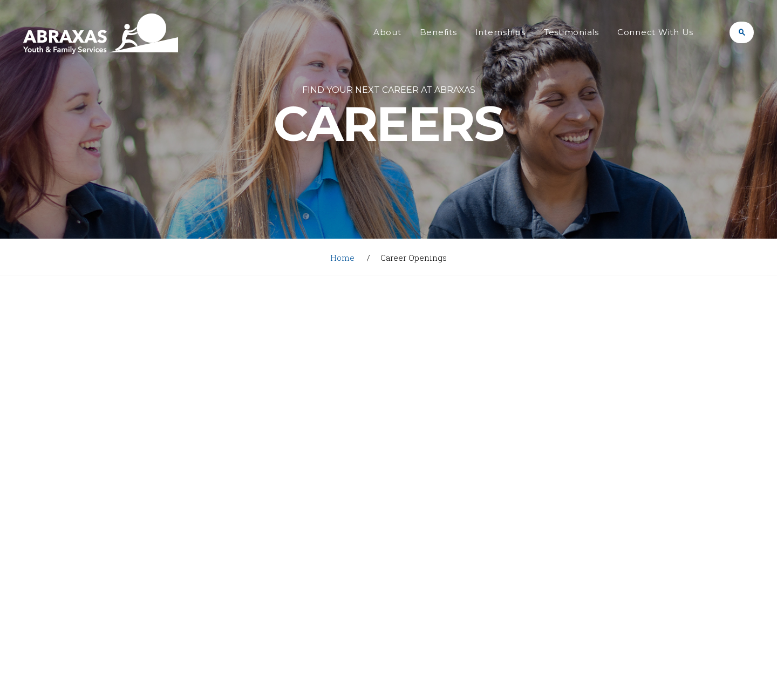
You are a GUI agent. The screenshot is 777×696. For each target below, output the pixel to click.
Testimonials (571, 32)
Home (342, 257)
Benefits (438, 32)
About (387, 32)
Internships (500, 32)
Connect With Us (655, 32)
